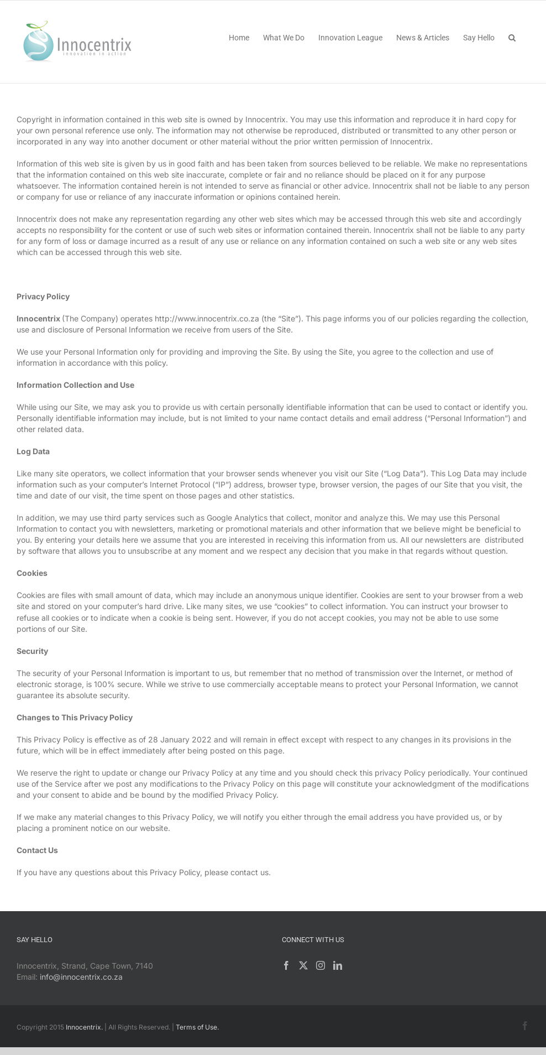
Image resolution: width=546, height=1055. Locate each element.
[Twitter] (303, 965)
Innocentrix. (84, 1027)
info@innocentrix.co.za (81, 976)
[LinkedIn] (337, 965)
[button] (512, 37)
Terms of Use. (197, 1027)
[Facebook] (286, 965)
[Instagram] (320, 965)
